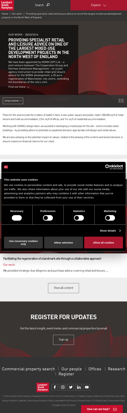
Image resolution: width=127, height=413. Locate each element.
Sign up (63, 339)
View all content (63, 287)
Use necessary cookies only (23, 242)
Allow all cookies (103, 242)
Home (5, 14)
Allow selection (63, 242)
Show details (108, 230)
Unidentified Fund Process (65, 400)
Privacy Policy (101, 400)
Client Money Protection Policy (40, 400)
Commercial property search (28, 369)
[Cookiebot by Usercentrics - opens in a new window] (108, 167)
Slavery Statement (94, 396)
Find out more (19, 87)
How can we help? (98, 409)
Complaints (80, 396)
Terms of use (55, 396)
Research (116, 369)
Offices (94, 369)
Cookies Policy (68, 396)
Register (66, 374)
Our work (17, 14)
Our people (71, 369)
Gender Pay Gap (111, 396)
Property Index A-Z (86, 400)
